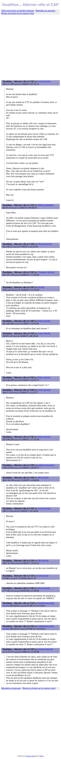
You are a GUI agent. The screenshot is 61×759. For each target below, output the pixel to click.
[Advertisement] (30, 47)
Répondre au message (45, 10)
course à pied (30, 756)
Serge (42, 756)
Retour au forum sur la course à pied (17, 13)
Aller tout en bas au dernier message (17, 10)
